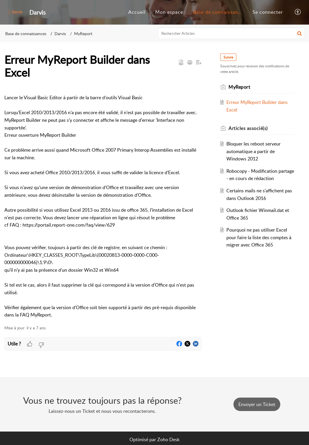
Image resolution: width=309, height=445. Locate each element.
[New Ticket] (256, 404)
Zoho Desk (168, 439)
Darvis (60, 33)
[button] (298, 12)
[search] (231, 33)
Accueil (137, 12)
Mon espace (169, 12)
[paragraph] (103, 203)
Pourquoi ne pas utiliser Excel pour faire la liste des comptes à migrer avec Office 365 (258, 237)
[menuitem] (137, 12)
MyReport (83, 33)
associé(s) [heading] (248, 128)
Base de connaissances (219, 12)
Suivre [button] (228, 57)
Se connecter (267, 12)
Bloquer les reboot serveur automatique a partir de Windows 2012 (253, 151)
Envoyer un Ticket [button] (256, 404)
